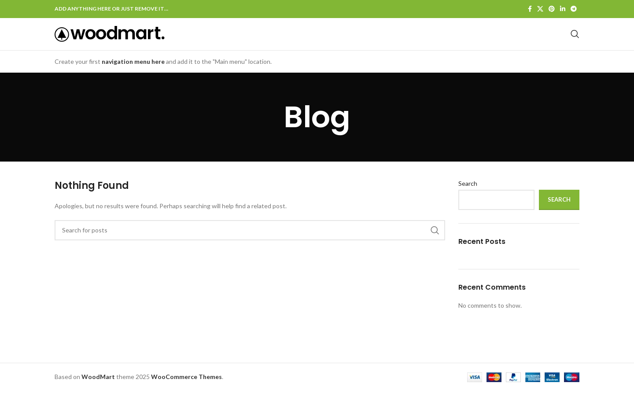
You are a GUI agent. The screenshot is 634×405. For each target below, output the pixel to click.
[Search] (575, 41)
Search (467, 197)
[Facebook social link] (529, 9)
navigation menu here (133, 75)
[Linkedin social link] (562, 9)
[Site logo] (110, 40)
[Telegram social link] (573, 9)
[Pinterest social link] (551, 9)
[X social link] (540, 9)
